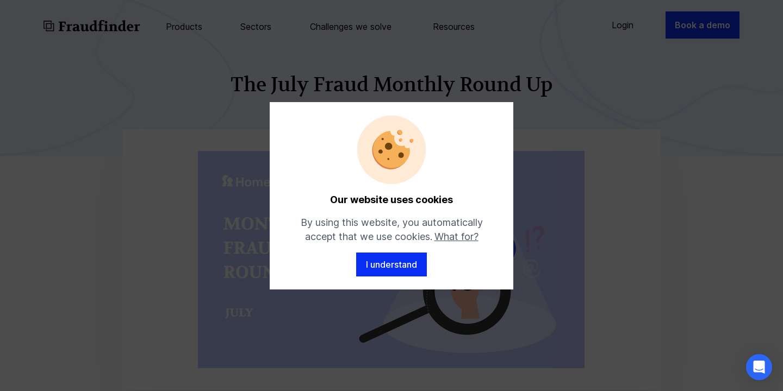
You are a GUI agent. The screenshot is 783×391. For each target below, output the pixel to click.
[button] (759, 367)
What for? (456, 236)
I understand (391, 264)
